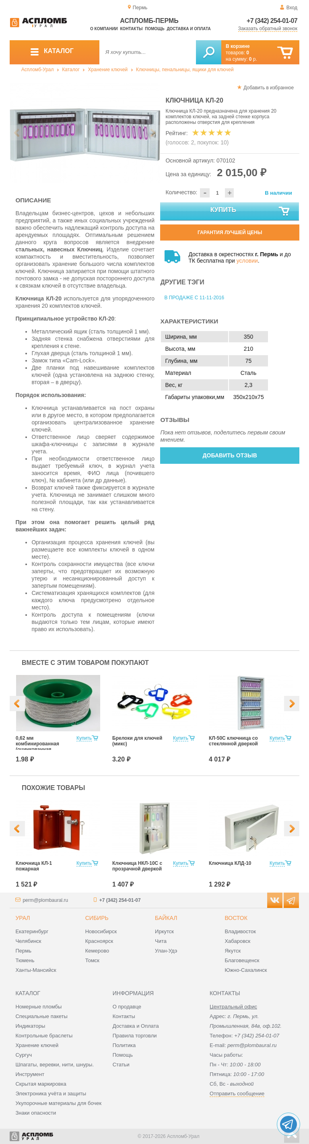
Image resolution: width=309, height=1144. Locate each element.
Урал (22, 918)
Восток (236, 918)
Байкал (166, 918)
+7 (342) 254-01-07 (272, 20)
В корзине (238, 46)
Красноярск (99, 941)
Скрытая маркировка (40, 1084)
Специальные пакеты (41, 1016)
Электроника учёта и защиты (50, 1094)
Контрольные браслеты (43, 1036)
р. (253, 59)
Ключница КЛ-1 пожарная (34, 866)
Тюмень (24, 960)
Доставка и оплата (188, 29)
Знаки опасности (35, 1113)
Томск (92, 960)
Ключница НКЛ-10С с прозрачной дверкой (137, 866)
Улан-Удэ (166, 951)
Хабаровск (237, 941)
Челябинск (28, 941)
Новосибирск (101, 931)
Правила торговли (135, 1036)
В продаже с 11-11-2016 (194, 297)
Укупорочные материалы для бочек (58, 1103)
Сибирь (97, 918)
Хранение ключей (108, 69)
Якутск (233, 951)
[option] (85, 133)
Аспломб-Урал (37, 69)
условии (247, 260)
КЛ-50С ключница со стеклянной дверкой (233, 741)
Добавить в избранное (268, 88)
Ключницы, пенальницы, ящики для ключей (185, 69)
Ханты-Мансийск (35, 970)
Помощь (154, 29)
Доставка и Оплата (136, 1026)
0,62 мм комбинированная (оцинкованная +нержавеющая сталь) (42, 746)
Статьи (121, 1065)
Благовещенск (242, 960)
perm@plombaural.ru (45, 900)
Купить (250, 211)
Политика (124, 1045)
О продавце (127, 1007)
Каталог (71, 69)
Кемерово (97, 951)
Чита (161, 941)
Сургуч (23, 1055)
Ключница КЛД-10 (230, 863)
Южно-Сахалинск (246, 970)
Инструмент (29, 1074)
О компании (104, 29)
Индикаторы (30, 1026)
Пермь (23, 951)
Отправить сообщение (237, 1094)
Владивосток (240, 931)
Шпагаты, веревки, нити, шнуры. (54, 1065)
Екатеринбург (31, 931)
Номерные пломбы (38, 1007)
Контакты (131, 29)
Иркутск (164, 931)
